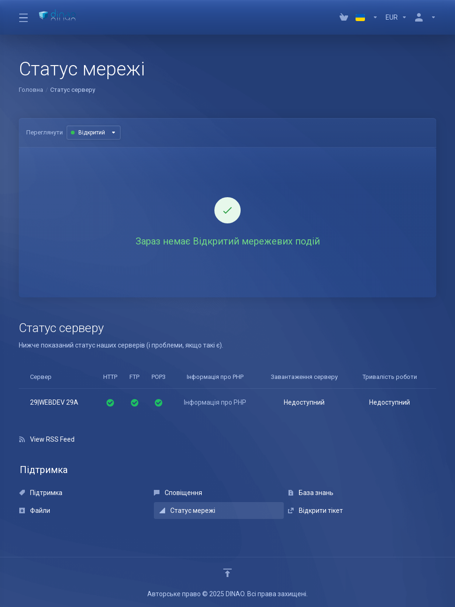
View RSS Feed (47, 439)
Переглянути (44, 132)
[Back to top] (227, 573)
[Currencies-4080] (396, 17)
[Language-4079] (367, 17)
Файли (34, 510)
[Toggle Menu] (23, 17)
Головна (31, 89)
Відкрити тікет (315, 510)
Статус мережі (187, 510)
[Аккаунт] (423, 17)
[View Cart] (344, 17)
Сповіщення (178, 492)
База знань (311, 492)
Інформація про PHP (215, 402)
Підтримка (40, 492)
